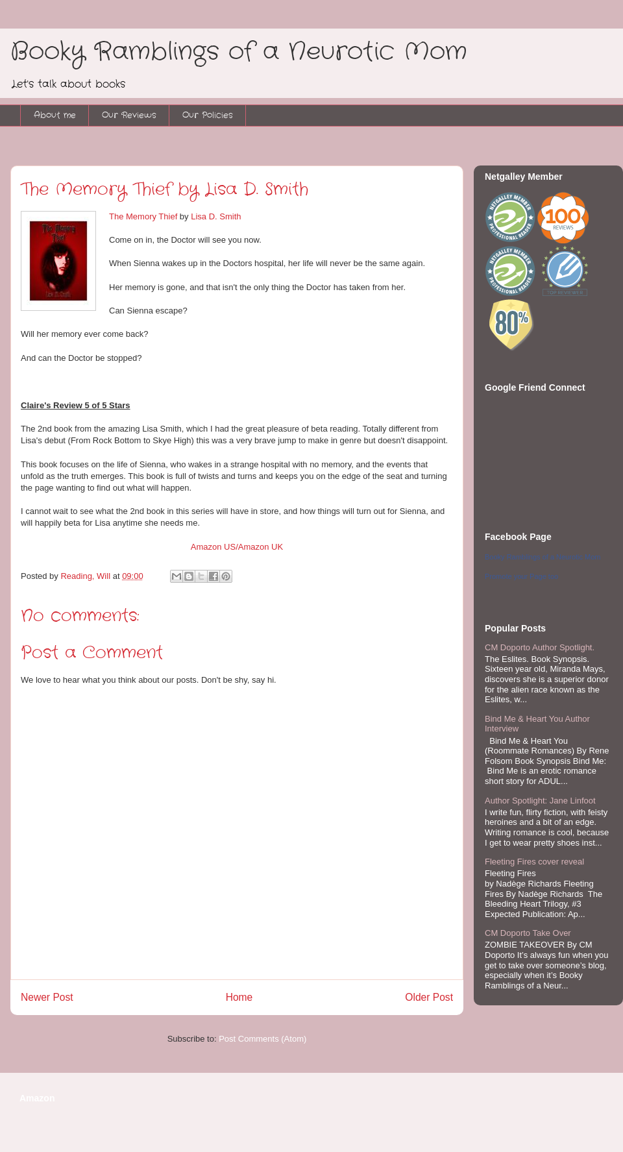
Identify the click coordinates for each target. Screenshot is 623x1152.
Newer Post (47, 997)
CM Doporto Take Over (528, 933)
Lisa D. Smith (216, 216)
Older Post (429, 997)
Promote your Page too (521, 576)
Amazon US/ (214, 547)
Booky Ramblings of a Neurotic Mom (238, 51)
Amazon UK (260, 547)
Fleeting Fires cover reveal (534, 861)
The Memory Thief (143, 216)
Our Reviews (129, 115)
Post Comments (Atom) (262, 1039)
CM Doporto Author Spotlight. (539, 647)
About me (55, 115)
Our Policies (207, 115)
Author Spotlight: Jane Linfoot (540, 800)
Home (239, 997)
